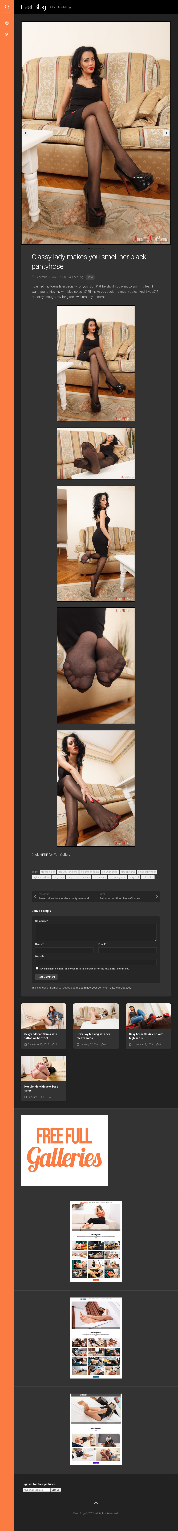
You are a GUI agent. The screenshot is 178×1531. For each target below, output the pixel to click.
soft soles (147, 877)
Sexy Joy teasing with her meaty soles (93, 1036)
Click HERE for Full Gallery (51, 855)
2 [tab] (92, 248)
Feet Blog (33, 7)
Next (166, 133)
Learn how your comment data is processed (105, 987)
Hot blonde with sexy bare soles (41, 1088)
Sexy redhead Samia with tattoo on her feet (40, 1036)
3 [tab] (94, 248)
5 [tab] (100, 248)
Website (39, 956)
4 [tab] (97, 248)
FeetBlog (77, 277)
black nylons (128, 871)
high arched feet (41, 877)
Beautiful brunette (67, 871)
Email (102, 944)
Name (39, 944)
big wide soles (110, 871)
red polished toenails (78, 877)
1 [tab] (89, 248)
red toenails (99, 877)
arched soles (48, 871)
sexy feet (134, 877)
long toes (59, 877)
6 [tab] (103, 248)
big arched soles (90, 871)
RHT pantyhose (117, 877)
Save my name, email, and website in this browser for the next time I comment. (84, 968)
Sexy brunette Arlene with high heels (146, 1036)
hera (90, 277)
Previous (26, 133)
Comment (41, 921)
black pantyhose (147, 871)
